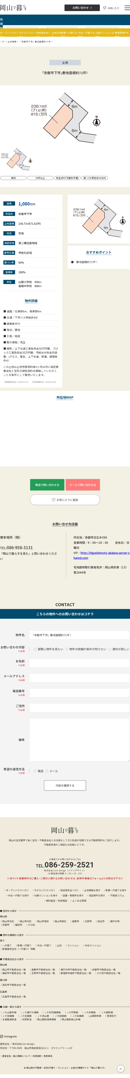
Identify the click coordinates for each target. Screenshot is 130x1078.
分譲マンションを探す (46, 895)
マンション (73, 945)
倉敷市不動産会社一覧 (43, 969)
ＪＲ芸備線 (8, 1015)
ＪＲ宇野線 (72, 1012)
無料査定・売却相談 (56, 900)
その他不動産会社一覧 (108, 973)
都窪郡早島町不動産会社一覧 (76, 973)
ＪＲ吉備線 (25, 1015)
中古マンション (93, 945)
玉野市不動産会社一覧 (43, 973)
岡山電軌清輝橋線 (46, 1019)
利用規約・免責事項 (42, 1056)
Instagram (8, 1036)
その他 (31, 924)
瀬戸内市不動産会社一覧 (73, 969)
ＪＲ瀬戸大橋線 (30, 1012)
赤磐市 (5, 924)
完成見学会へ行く (69, 890)
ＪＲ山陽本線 (9, 1012)
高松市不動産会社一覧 (14, 984)
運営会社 (6, 1056)
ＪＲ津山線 (43, 1015)
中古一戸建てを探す (18, 895)
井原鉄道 (26, 1019)
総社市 (101, 921)
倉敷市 (75, 921)
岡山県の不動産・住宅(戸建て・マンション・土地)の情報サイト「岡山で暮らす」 (66, 1067)
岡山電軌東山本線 (71, 1019)
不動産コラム (117, 895)
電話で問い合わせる (47, 485)
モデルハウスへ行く (44, 890)
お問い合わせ (82, 8)
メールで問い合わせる (82, 485)
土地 (59, 945)
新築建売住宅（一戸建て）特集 (18, 949)
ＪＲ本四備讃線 (52, 1012)
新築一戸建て (24, 945)
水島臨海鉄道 (9, 1019)
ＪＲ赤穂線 (89, 1012)
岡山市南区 (43, 921)
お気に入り (111, 8)
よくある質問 (79, 900)
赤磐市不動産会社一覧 (104, 969)
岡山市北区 (8, 921)
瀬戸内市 (115, 921)
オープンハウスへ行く (17, 890)
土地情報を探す (92, 890)
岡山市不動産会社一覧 (14, 969)
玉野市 (88, 921)
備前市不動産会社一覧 (14, 973)
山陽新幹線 (95, 1015)
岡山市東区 (60, 921)
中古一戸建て (44, 945)
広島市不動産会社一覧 (14, 996)
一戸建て (7, 945)
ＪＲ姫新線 (107, 1012)
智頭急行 (111, 1015)
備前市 (18, 924)
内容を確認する (65, 785)
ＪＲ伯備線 (78, 1015)
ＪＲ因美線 (60, 1015)
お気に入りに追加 (65, 500)
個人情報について (21, 1056)
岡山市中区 (25, 921)
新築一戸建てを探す (116, 890)
